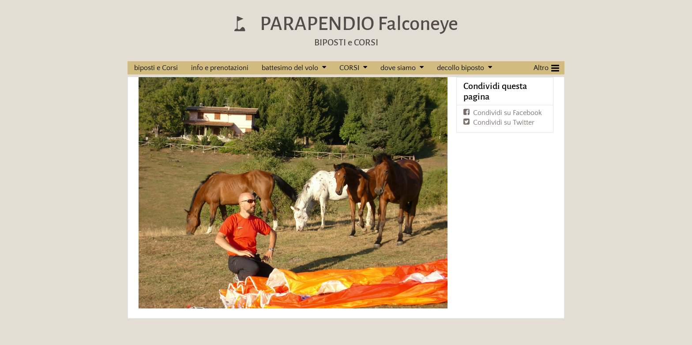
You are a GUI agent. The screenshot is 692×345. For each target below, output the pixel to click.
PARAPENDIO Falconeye (359, 23)
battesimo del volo (290, 68)
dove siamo (398, 68)
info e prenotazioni (219, 68)
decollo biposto (460, 68)
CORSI (349, 68)
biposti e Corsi (156, 68)
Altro (546, 67)
